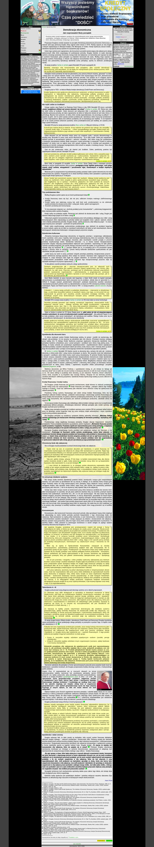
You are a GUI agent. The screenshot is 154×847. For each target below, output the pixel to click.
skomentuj (109, 840)
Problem (31, 31)
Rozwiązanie (31, 33)
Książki (31, 39)
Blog (22, 35)
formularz (35, 92)
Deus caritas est (81, 125)
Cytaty (31, 44)
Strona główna (26, 28)
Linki (22, 46)
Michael (44, 27)
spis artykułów (77, 844)
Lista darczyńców (128, 67)
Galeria (31, 50)
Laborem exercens (100, 286)
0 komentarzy (101, 840)
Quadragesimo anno (70, 677)
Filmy (31, 42)
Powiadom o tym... (74, 837)
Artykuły (31, 37)
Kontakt (31, 52)
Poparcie (23, 48)
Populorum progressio (49, 367)
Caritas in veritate (62, 65)
